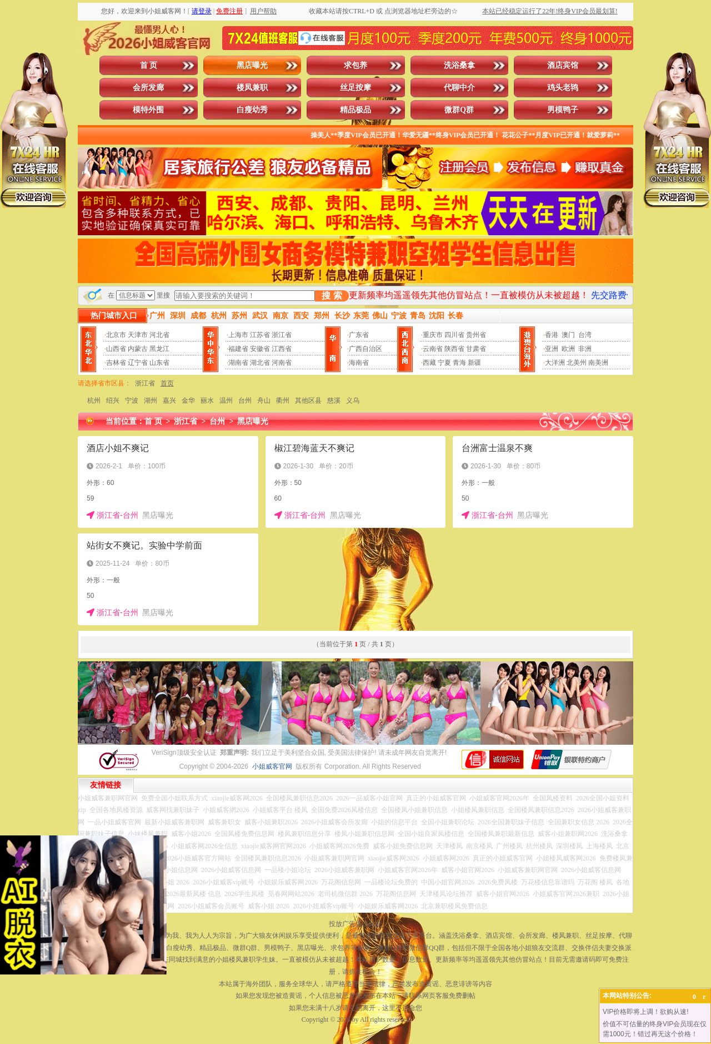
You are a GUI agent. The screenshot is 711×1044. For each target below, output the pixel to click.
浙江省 (282, 335)
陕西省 (454, 349)
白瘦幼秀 (252, 110)
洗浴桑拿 (459, 65)
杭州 (94, 400)
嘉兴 (169, 400)
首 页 (149, 65)
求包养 (355, 65)
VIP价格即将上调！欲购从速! (646, 1012)
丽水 (207, 400)
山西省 (116, 349)
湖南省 (238, 363)
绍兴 (112, 400)
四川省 (454, 335)
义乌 (352, 400)
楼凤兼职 (252, 87)
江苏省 (260, 335)
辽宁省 (138, 363)
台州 (245, 400)
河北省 (159, 335)
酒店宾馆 (562, 65)
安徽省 (260, 349)
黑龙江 (159, 349)
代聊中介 (459, 87)
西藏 (429, 363)
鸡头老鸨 (562, 87)
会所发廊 (148, 87)
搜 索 (332, 295)
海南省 (359, 363)
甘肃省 (476, 349)
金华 (188, 400)
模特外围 (148, 110)
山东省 (159, 363)
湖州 (150, 400)
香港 (551, 335)
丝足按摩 (355, 87)
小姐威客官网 (272, 766)
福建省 (238, 349)
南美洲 (598, 363)
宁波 (131, 400)
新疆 (474, 363)
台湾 (585, 335)
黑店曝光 (252, 65)
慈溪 (334, 400)
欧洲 (568, 349)
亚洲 (551, 349)
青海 (459, 363)
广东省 (359, 335)
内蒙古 (138, 349)
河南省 (282, 363)
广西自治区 (365, 349)
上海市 (238, 335)
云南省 (433, 349)
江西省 (282, 349)
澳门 (568, 335)
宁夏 (444, 363)
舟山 (264, 400)
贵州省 (476, 335)
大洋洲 (555, 363)
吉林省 (116, 363)
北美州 (577, 363)
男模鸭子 (562, 110)
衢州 (282, 400)
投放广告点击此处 (355, 924)
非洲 (585, 349)
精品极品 (355, 110)
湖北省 (260, 363)
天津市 (138, 335)
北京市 (116, 335)
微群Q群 (459, 110)
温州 (226, 400)
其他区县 (308, 400)
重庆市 (433, 335)
